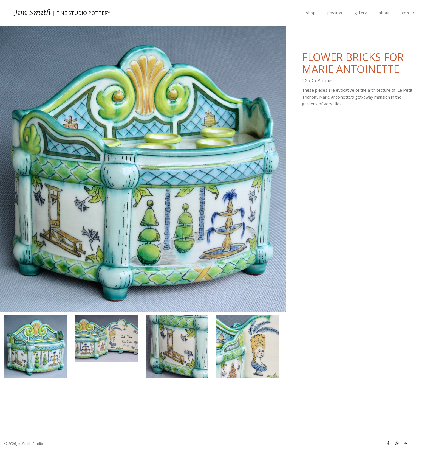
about (384, 12)
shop (310, 12)
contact (409, 12)
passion (334, 12)
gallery (360, 12)
